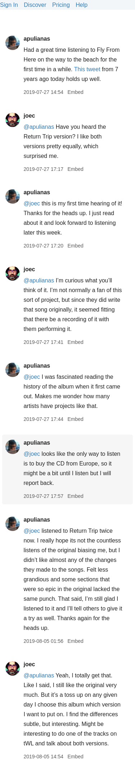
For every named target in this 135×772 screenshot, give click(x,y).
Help (81, 5)
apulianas (36, 39)
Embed (75, 92)
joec (29, 116)
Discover (35, 5)
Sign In (9, 5)
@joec (31, 203)
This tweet (87, 69)
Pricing (61, 5)
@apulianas (38, 127)
